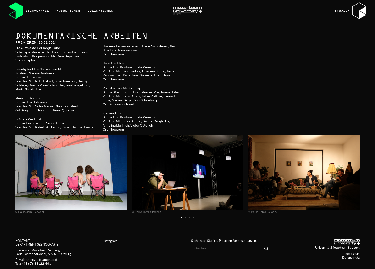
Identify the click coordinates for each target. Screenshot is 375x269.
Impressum (352, 254)
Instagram (110, 241)
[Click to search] (266, 248)
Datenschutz (351, 257)
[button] (181, 217)
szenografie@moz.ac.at (41, 260)
